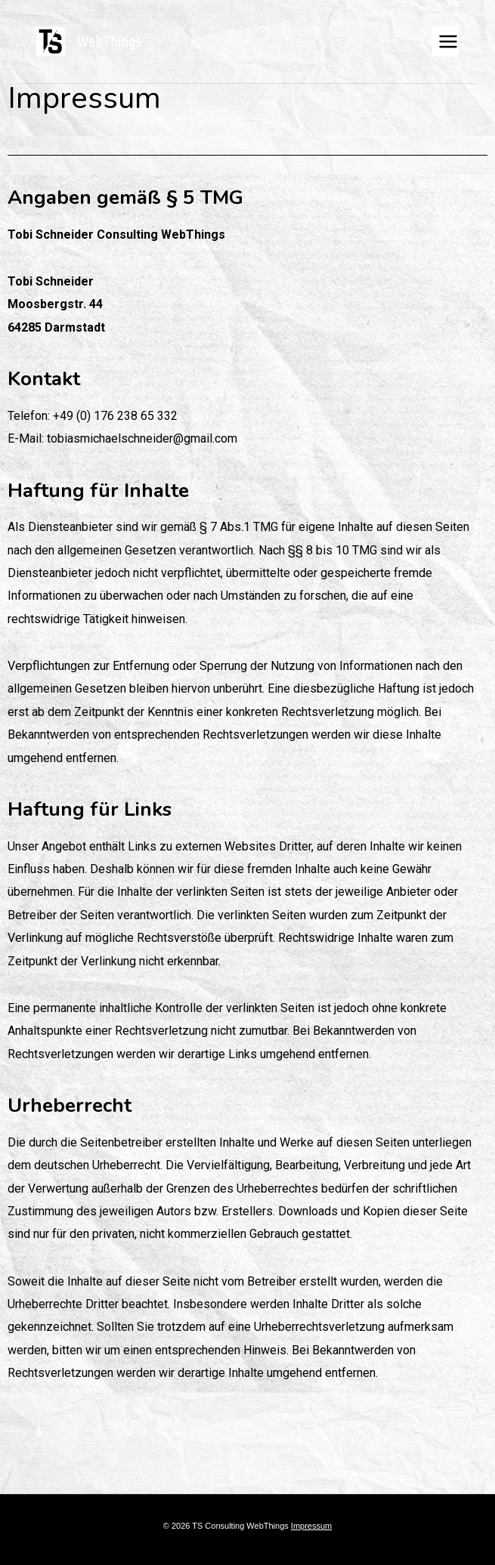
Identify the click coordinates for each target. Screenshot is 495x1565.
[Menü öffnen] (445, 41)
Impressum (311, 1525)
